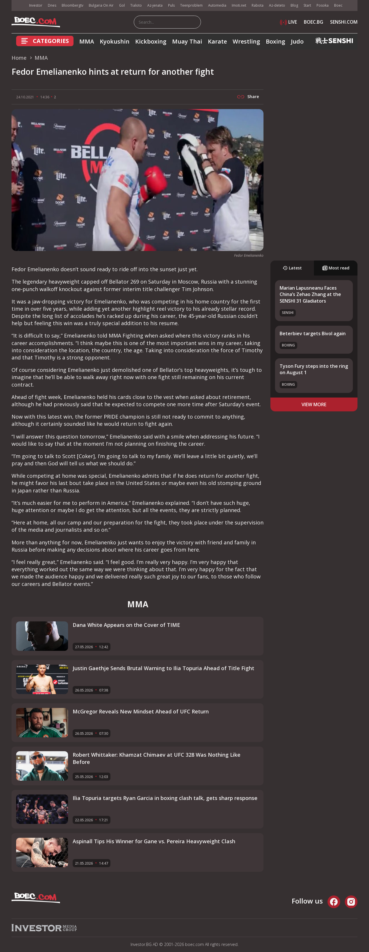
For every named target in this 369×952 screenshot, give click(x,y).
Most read (335, 268)
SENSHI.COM (343, 22)
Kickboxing (150, 41)
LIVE (288, 22)
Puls (171, 5)
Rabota (257, 5)
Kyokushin (114, 41)
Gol (122, 5)
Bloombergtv (72, 5)
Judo (297, 41)
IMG (19, 6)
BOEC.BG (313, 22)
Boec (338, 5)
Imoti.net (239, 5)
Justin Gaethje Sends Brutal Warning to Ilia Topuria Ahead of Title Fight (163, 668)
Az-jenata (155, 5)
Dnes (52, 5)
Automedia (217, 5)
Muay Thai (187, 41)
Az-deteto (277, 5)
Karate (217, 41)
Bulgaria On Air (101, 5)
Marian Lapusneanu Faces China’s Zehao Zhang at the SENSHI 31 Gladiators (310, 294)
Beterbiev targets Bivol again (313, 333)
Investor (35, 5)
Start (307, 5)
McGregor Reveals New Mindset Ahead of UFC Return (141, 711)
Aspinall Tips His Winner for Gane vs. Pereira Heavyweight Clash (154, 841)
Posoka (323, 5)
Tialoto (136, 5)
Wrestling (246, 41)
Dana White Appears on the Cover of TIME (126, 624)
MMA (86, 41)
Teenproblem (191, 5)
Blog (294, 5)
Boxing (275, 41)
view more (314, 404)
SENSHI (287, 312)
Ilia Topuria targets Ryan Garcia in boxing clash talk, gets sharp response (165, 797)
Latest (292, 268)
